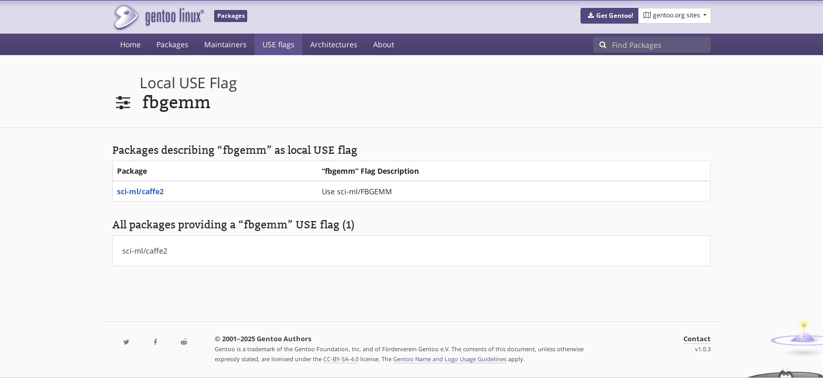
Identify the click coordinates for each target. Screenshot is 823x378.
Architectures (333, 44)
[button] (610, 16)
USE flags (278, 44)
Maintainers (225, 44)
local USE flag (188, 82)
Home (130, 44)
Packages (172, 44)
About (383, 44)
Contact (697, 338)
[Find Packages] (661, 44)
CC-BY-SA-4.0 (340, 359)
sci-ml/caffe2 (140, 191)
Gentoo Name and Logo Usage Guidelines (450, 359)
